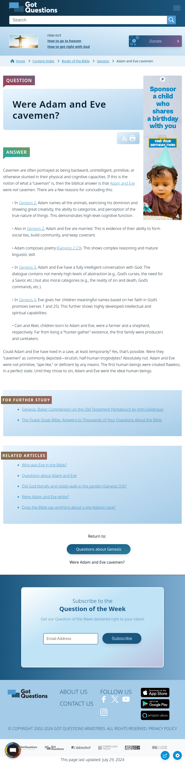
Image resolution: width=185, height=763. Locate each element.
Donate (155, 41)
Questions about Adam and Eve (49, 475)
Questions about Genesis (98, 549)
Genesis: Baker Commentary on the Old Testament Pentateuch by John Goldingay (93, 409)
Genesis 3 (27, 267)
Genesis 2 (27, 202)
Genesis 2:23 (69, 248)
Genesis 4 (27, 299)
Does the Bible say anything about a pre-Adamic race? (69, 507)
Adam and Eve (122, 183)
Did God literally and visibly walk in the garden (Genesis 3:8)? (74, 486)
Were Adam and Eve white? (45, 496)
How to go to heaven (64, 41)
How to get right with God (68, 46)
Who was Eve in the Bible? (44, 465)
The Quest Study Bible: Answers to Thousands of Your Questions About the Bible (92, 420)
